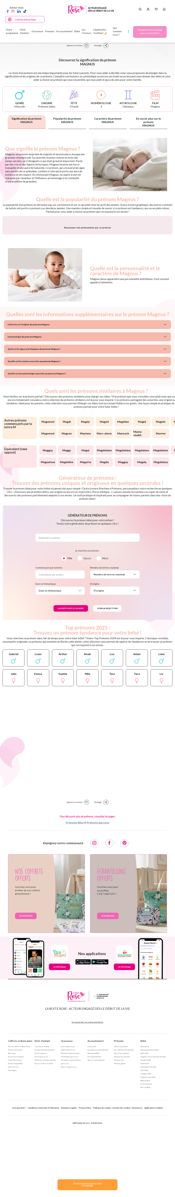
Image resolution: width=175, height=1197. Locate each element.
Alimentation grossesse (69, 1136)
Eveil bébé (144, 1150)
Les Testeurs (87, 31)
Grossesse (67, 1120)
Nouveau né (144, 1126)
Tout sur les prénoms (121, 1133)
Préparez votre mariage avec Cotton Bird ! (150, 31)
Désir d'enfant (42, 1120)
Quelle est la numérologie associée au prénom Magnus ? (37, 453)
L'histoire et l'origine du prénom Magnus (29, 404)
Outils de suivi (13, 1146)
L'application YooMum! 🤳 (100, 31)
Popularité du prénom (67, 120)
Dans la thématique (45, 663)
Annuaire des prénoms (122, 1136)
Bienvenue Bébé (93, 1133)
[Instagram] (12, 11)
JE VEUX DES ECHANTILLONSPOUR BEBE (87, 1184)
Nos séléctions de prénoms (124, 1129)
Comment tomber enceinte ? (45, 1129)
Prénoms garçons (98, 902)
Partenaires (137, 1187)
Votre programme (12, 31)
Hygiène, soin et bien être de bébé (153, 1136)
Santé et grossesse (68, 1129)
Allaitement (144, 1143)
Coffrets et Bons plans (20, 1120)
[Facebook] (8, 11)
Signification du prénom (27, 120)
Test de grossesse (41, 1136)
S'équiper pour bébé (148, 1157)
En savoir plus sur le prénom (148, 122)
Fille (69, 637)
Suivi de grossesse (68, 1126)
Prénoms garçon (120, 1143)
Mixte (105, 637)
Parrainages (12, 1150)
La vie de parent (146, 1163)
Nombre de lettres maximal (104, 647)
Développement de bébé (149, 1129)
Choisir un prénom (120, 1126)
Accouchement (96, 1120)
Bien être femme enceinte (70, 1133)
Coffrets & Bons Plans (25, 19)
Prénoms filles (75, 902)
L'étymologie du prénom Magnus (25, 416)
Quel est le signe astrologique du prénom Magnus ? (34, 428)
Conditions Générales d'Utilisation (43, 1187)
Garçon (87, 637)
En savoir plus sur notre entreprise (87, 1101)
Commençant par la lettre (48, 647)
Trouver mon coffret (15, 1129)
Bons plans (12, 1133)
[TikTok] (24, 11)
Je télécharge (59, 1046)
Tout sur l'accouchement (96, 1140)
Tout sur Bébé (145, 1167)
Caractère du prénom (108, 120)
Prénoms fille (119, 1140)
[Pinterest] (124, 923)
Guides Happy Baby (15, 1143)
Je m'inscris (25, 995)
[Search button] (140, 9)
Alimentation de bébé (148, 1146)
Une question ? (19, 1187)
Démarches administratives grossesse (71, 1141)
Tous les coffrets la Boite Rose (19, 1126)
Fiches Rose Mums (15, 1140)
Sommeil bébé (145, 1140)
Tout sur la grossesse (68, 1146)
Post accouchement (94, 1136)
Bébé (143, 1120)
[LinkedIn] (19, 11)
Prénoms (119, 1120)
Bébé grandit (145, 1160)
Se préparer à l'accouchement (98, 1129)
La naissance (92, 1126)
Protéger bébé (145, 1153)
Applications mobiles (153, 1187)
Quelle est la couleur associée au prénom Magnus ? (34, 441)
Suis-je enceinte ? (41, 1133)
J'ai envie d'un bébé (42, 1126)
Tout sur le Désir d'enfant (44, 1143)
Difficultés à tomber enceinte (45, 1140)
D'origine (94, 663)
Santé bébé (144, 1133)
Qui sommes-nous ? (118, 31)
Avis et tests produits (16, 1136)
